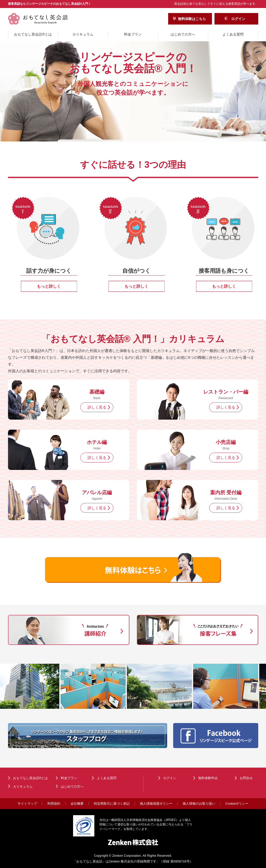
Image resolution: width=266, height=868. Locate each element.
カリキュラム (82, 34)
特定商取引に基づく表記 (112, 803)
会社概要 (77, 803)
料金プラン (133, 34)
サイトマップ (27, 803)
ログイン (238, 19)
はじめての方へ (183, 34)
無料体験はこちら (192, 19)
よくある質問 (232, 34)
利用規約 (53, 803)
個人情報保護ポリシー (156, 803)
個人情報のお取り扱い (199, 803)
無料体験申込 (208, 778)
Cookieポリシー (236, 803)
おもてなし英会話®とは (33, 34)
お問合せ (246, 778)
